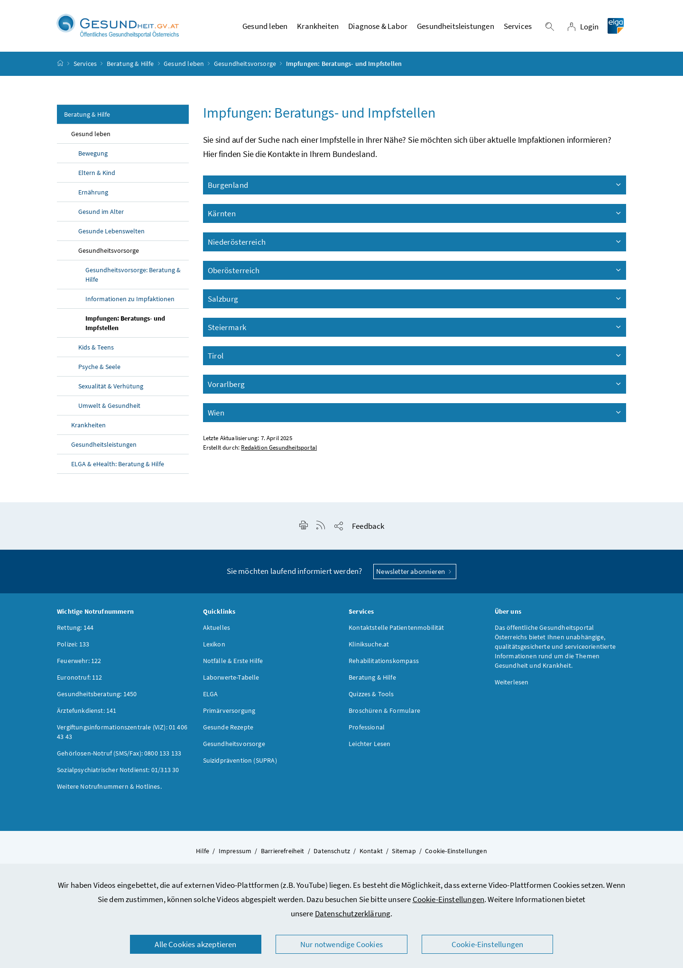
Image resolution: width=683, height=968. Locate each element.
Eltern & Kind (96, 172)
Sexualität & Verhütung (110, 386)
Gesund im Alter (101, 211)
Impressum (235, 851)
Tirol (415, 355)
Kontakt (371, 851)
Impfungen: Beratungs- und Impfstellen (125, 323)
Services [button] (518, 26)
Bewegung (93, 153)
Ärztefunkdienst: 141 (87, 710)
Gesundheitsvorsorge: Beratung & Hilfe (133, 275)
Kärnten (415, 213)
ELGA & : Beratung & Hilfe (117, 464)
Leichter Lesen (369, 743)
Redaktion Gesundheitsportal (279, 447)
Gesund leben (184, 63)
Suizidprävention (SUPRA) (240, 760)
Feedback (368, 526)
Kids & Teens (96, 347)
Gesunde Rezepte (228, 727)
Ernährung (93, 192)
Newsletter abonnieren (414, 571)
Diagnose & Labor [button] (377, 26)
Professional (367, 727)
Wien (415, 412)
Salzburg (415, 299)
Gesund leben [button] (264, 26)
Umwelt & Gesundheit (109, 405)
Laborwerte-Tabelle (231, 677)
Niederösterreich (415, 242)
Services (85, 63)
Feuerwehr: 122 (79, 660)
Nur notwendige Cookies (341, 944)
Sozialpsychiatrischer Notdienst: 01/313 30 (118, 769)
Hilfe (202, 851)
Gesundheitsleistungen (104, 444)
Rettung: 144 (75, 627)
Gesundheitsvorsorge (245, 63)
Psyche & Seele (99, 366)
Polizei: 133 (73, 644)
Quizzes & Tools (371, 694)
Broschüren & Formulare (384, 710)
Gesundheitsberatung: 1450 (97, 694)
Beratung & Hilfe (130, 63)
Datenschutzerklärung (353, 913)
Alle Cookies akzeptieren (195, 944)
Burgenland (415, 185)
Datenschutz (332, 851)
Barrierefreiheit (283, 851)
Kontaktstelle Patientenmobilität (396, 627)
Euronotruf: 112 (79, 677)
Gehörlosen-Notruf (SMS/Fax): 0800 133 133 (119, 753)
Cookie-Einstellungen (449, 899)
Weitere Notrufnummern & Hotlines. (109, 786)
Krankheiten (88, 425)
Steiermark (415, 327)
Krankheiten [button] (318, 26)
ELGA (210, 694)
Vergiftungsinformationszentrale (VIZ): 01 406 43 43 (122, 732)
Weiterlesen (512, 682)
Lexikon (214, 644)
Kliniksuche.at (369, 644)
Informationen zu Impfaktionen (130, 299)
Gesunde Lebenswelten (111, 231)
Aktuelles (217, 627)
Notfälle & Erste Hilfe (233, 660)
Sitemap (403, 851)
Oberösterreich (415, 270)
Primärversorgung (229, 710)
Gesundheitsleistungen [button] (455, 26)
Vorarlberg (415, 384)
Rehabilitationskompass (384, 660)
